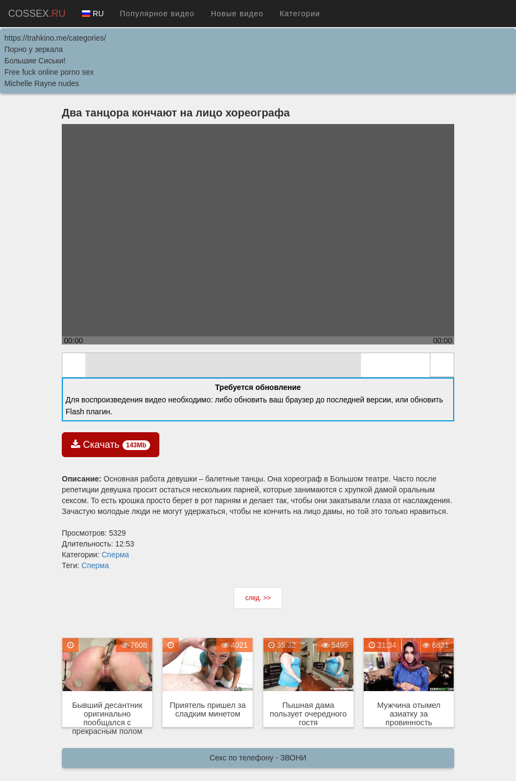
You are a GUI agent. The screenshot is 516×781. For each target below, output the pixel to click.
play (74, 365)
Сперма (115, 554)
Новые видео (237, 13)
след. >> (257, 598)
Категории (300, 13)
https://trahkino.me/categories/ (55, 38)
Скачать (110, 444)
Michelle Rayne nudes (41, 83)
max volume (417, 366)
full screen (442, 365)
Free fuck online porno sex (49, 72)
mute (99, 366)
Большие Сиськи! (35, 60)
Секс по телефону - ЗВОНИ (258, 757)
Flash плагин (88, 411)
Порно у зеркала (33, 49)
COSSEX (37, 13)
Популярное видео (157, 13)
